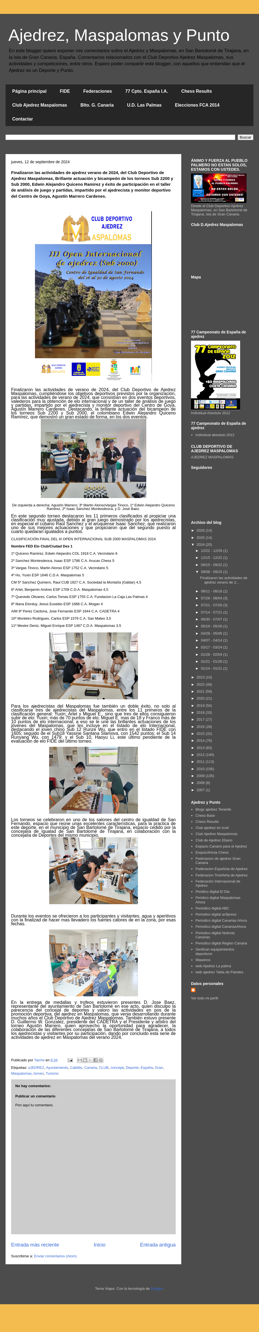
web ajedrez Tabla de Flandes (219, 972)
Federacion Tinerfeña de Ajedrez (221, 875)
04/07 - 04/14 (212, 640)
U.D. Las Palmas (144, 105)
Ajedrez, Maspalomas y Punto (119, 35)
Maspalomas (21, 1073)
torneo (39, 1073)
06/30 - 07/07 (212, 619)
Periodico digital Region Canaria (221, 943)
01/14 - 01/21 (212, 668)
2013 (201, 748)
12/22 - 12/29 (212, 551)
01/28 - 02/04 (212, 654)
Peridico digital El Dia (212, 891)
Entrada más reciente (35, 1245)
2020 (201, 698)
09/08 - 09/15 (212, 572)
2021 (201, 691)
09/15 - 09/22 (212, 565)
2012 (201, 755)
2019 (201, 705)
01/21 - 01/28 (212, 661)
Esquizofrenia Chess (211, 852)
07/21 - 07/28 (212, 605)
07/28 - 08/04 (212, 598)
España (147, 1067)
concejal (117, 1067)
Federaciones (97, 91)
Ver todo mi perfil (204, 998)
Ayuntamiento (57, 1067)
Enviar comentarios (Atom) (55, 1256)
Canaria (90, 1067)
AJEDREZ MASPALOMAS (212, 457)
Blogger (157, 1288)
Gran (159, 1067)
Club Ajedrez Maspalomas (39, 105)
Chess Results (196, 91)
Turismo (52, 1073)
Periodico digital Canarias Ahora (221, 920)
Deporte (132, 1067)
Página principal (29, 91)
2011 (201, 762)
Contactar (22, 119)
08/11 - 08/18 (212, 591)
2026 (201, 530)
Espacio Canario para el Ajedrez (221, 846)
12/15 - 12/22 (212, 558)
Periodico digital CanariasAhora (220, 926)
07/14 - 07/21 (212, 612)
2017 (201, 719)
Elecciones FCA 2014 (197, 105)
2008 (201, 783)
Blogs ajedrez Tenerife (213, 809)
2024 (201, 544)
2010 (201, 769)
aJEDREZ (36, 1067)
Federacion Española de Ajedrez (221, 869)
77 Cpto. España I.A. (146, 91)
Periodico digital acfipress (215, 914)
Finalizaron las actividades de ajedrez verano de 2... (223, 580)
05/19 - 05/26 (212, 626)
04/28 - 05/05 (212, 633)
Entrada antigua (158, 1245)
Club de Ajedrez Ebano (213, 840)
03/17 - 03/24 (212, 647)
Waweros (202, 960)
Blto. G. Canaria (97, 105)
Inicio (99, 1245)
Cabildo (76, 1067)
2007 (201, 790)
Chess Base (205, 815)
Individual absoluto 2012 (214, 435)
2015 (201, 734)
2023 (201, 677)
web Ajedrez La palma (213, 966)
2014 (201, 740)
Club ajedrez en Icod (211, 828)
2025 (201, 538)
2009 (201, 776)
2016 (201, 727)
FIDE (65, 91)
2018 (201, 712)
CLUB (104, 1067)
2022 (201, 684)
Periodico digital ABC (212, 908)
